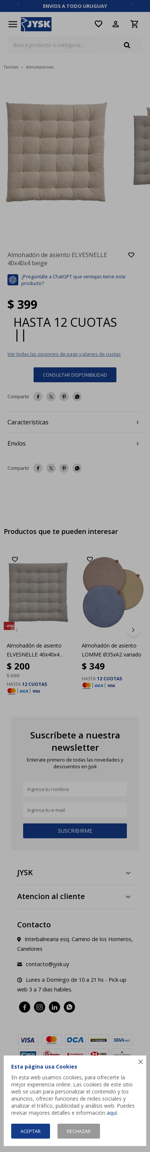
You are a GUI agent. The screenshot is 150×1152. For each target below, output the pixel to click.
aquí (112, 1112)
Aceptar (31, 1131)
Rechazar (79, 1131)
